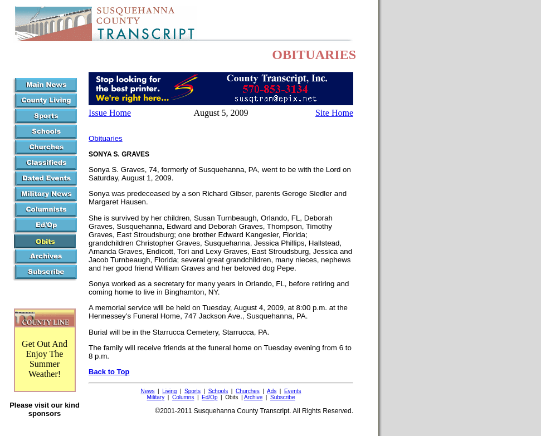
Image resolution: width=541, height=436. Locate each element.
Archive (253, 397)
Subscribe (282, 397)
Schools (218, 391)
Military (156, 397)
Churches (248, 391)
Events (292, 391)
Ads (271, 391)
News (147, 391)
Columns (183, 397)
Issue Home (110, 112)
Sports (192, 391)
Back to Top (109, 372)
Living (169, 391)
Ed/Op (209, 397)
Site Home (334, 112)
